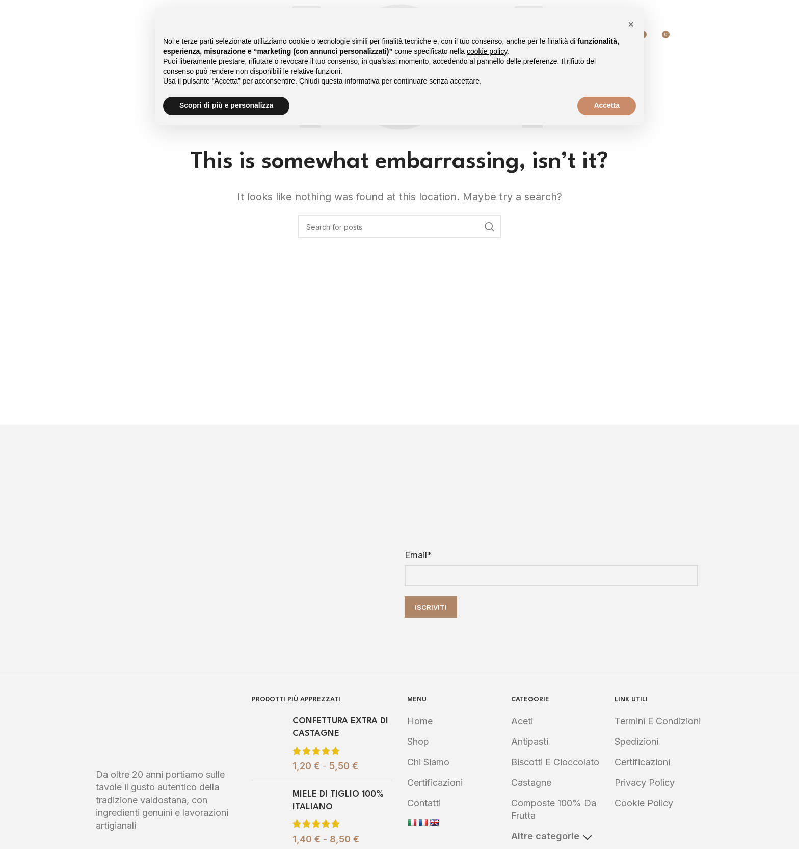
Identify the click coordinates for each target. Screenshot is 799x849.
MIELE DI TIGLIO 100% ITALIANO (338, 800)
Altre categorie (551, 836)
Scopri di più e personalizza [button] (226, 105)
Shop (418, 741)
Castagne (531, 782)
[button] (631, 24)
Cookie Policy (644, 803)
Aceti (522, 721)
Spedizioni (636, 741)
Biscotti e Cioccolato (555, 762)
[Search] (683, 38)
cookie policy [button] (487, 51)
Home (420, 721)
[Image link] (166, 725)
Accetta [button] (607, 105)
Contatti (424, 803)
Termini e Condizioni (658, 721)
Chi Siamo (428, 762)
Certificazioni (435, 782)
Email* (418, 555)
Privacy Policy (645, 782)
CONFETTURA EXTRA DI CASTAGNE (340, 727)
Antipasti (529, 741)
